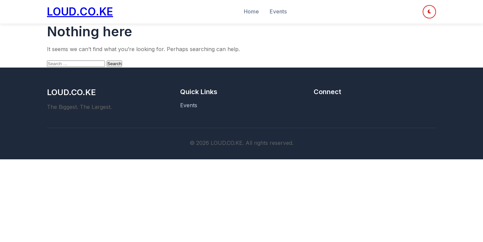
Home (251, 11)
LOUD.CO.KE (80, 11)
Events (278, 11)
